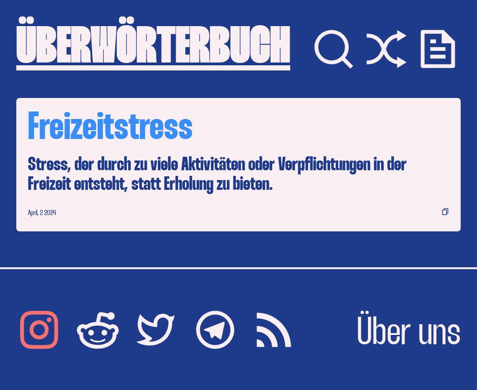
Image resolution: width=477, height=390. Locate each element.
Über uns (409, 334)
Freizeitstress (110, 129)
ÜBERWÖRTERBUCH (153, 49)
